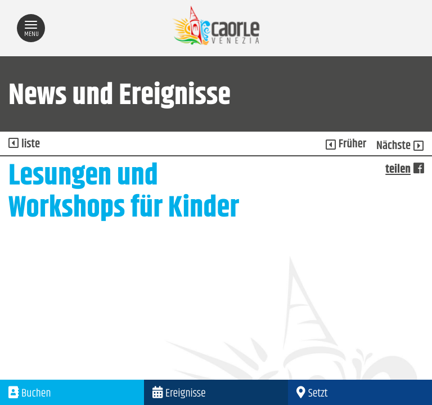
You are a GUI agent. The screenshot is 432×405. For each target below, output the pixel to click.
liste (24, 145)
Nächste (400, 146)
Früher (346, 145)
